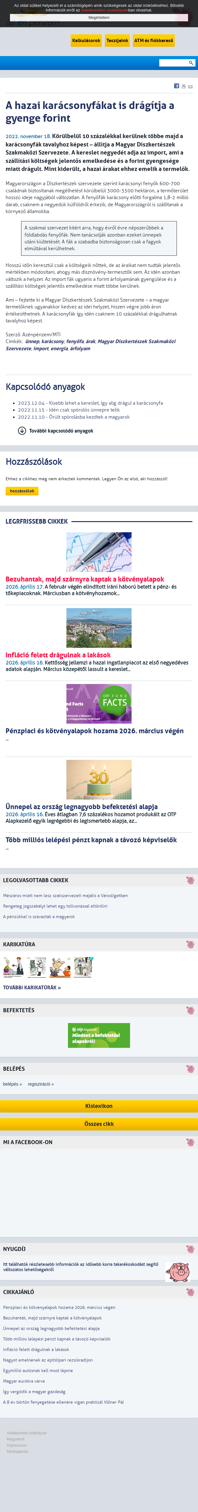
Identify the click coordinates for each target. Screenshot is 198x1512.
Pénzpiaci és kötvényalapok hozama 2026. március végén (59, 1307)
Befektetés (18, 1010)
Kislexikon (99, 1106)
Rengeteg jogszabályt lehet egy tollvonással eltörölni (55, 906)
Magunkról (15, 1439)
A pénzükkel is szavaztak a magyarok (39, 916)
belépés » (12, 1084)
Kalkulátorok (86, 40)
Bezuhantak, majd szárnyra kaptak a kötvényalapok (52, 1318)
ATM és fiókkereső (153, 40)
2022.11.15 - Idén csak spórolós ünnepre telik (69, 410)
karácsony (52, 341)
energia (59, 348)
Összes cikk (99, 1124)
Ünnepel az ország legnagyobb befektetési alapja (51, 1328)
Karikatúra (19, 944)
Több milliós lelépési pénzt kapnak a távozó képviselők (56, 1339)
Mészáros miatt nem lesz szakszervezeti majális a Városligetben (65, 895)
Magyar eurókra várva (24, 1381)
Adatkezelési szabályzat (27, 1433)
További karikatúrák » (32, 988)
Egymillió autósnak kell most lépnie (38, 1370)
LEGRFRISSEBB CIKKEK (37, 521)
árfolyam (80, 348)
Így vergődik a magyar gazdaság (34, 1391)
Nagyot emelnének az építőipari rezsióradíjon (48, 1360)
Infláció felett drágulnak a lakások (36, 1349)
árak (90, 341)
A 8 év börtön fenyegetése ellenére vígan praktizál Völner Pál (63, 1402)
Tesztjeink (117, 40)
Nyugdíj (14, 1249)
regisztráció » (41, 1084)
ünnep (32, 341)
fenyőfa (74, 341)
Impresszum (17, 1445)
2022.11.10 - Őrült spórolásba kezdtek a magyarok (74, 417)
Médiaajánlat (17, 1451)
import (40, 348)
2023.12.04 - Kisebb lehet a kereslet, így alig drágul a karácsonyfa (90, 403)
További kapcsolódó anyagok (61, 431)
